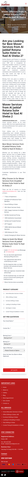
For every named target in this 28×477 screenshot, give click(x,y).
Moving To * (6, 341)
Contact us (5, 403)
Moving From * (7, 335)
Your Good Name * (8, 321)
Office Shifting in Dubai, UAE (10, 414)
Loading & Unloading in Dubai (13, 304)
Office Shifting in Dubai (11, 297)
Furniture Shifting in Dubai (12, 300)
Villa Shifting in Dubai (8, 422)
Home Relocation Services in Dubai (14, 293)
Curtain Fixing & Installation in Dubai (15, 311)
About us (4, 390)
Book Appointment (7, 398)
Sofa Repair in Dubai (11, 308)
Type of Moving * (8, 348)
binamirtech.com (5, 472)
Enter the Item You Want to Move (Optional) (12, 355)
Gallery (4, 392)
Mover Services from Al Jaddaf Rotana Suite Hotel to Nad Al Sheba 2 (16, 27)
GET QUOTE (14, 370)
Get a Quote (5, 400)
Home (3, 25)
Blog (3, 395)
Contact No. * (7, 328)
